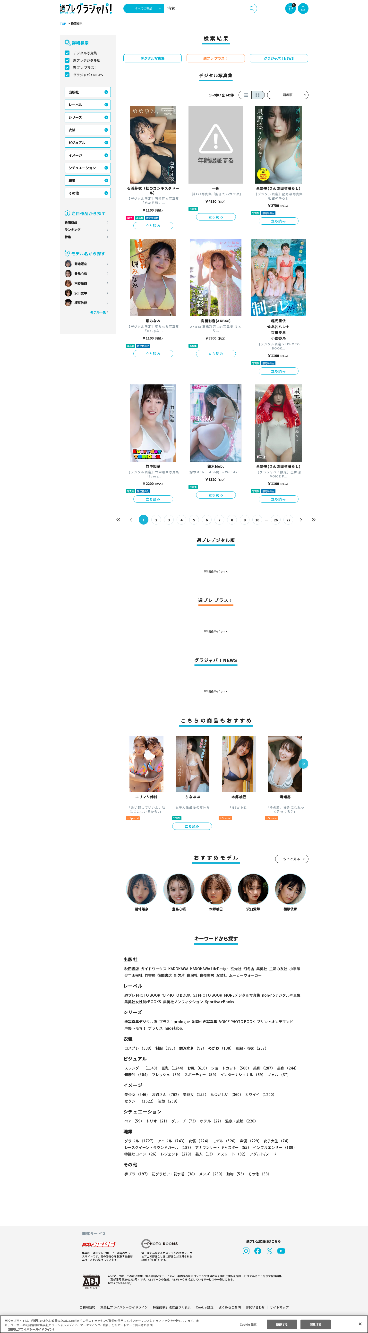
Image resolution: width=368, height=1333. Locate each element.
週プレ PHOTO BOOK (141, 995)
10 (257, 520)
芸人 (204, 1153)
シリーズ (75, 117)
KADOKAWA (178, 968)
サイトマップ (278, 1307)
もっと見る (291, 859)
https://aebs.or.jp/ (119, 1282)
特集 (68, 237)
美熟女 (194, 1094)
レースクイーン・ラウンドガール (158, 1147)
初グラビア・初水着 (173, 1173)
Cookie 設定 (204, 1307)
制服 (165, 1048)
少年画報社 (133, 975)
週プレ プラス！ (85, 67)
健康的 (136, 1074)
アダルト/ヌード (261, 1153)
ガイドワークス (153, 968)
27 (288, 520)
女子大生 (274, 1140)
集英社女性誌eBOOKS (142, 1001)
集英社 (261, 968)
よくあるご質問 (229, 1307)
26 (276, 520)
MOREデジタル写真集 (239, 995)
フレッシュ (166, 1074)
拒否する (282, 1324)
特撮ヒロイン (141, 1153)
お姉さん (165, 1094)
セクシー (291, 1094)
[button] (303, 764)
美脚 (262, 1067)
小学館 (294, 968)
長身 (285, 1067)
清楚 (135, 1101)
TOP (62, 23)
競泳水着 (191, 1048)
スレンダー (141, 1067)
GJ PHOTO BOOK (205, 995)
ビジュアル (76, 142)
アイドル (171, 1140)
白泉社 (192, 975)
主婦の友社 (277, 968)
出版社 (73, 92)
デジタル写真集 (85, 53)
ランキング (72, 229)
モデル (223, 1140)
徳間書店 (164, 975)
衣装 (71, 129)
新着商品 (71, 222)
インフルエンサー (274, 1147)
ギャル (277, 1074)
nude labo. (174, 1028)
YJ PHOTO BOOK (175, 995)
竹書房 (150, 975)
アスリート (231, 1153)
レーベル (75, 104)
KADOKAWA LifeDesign (209, 968)
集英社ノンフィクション (182, 1001)
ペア (134, 1120)
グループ (184, 1120)
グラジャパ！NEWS (88, 74)
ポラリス (155, 1028)
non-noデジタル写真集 (278, 995)
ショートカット (229, 1067)
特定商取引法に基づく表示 (172, 1307)
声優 (248, 1140)
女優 (198, 1140)
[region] (184, 1324)
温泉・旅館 (240, 1120)
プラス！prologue (174, 1021)
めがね (219, 1048)
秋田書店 (131, 968)
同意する (316, 1324)
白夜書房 (207, 975)
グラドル (139, 1140)
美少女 (136, 1094)
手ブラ (136, 1173)
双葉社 (221, 975)
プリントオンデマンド (273, 1021)
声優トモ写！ (135, 1028)
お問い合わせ (254, 1307)
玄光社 (235, 968)
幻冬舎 (248, 968)
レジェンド (176, 1153)
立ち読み (153, 225)
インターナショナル (241, 1074)
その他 (73, 193)
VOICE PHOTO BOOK (235, 1021)
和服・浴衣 (250, 1048)
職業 (71, 180)
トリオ (157, 1120)
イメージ (75, 155)
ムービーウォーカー (245, 975)
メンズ (210, 1173)
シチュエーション (82, 167)
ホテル (210, 1120)
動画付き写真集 (203, 1021)
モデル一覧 (98, 312)
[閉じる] (360, 1323)
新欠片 (179, 975)
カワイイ (258, 1094)
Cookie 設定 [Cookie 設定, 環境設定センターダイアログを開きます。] (248, 1324)
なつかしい (225, 1094)
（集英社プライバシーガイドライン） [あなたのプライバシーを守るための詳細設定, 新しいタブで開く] (31, 1329)
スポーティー (200, 1074)
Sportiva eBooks (218, 1001)
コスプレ (138, 1048)
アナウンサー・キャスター (222, 1147)
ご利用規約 (87, 1307)
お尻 (196, 1067)
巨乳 (172, 1067)
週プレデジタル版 (86, 60)
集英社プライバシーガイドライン (124, 1307)
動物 (235, 1173)
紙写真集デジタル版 (140, 1021)
